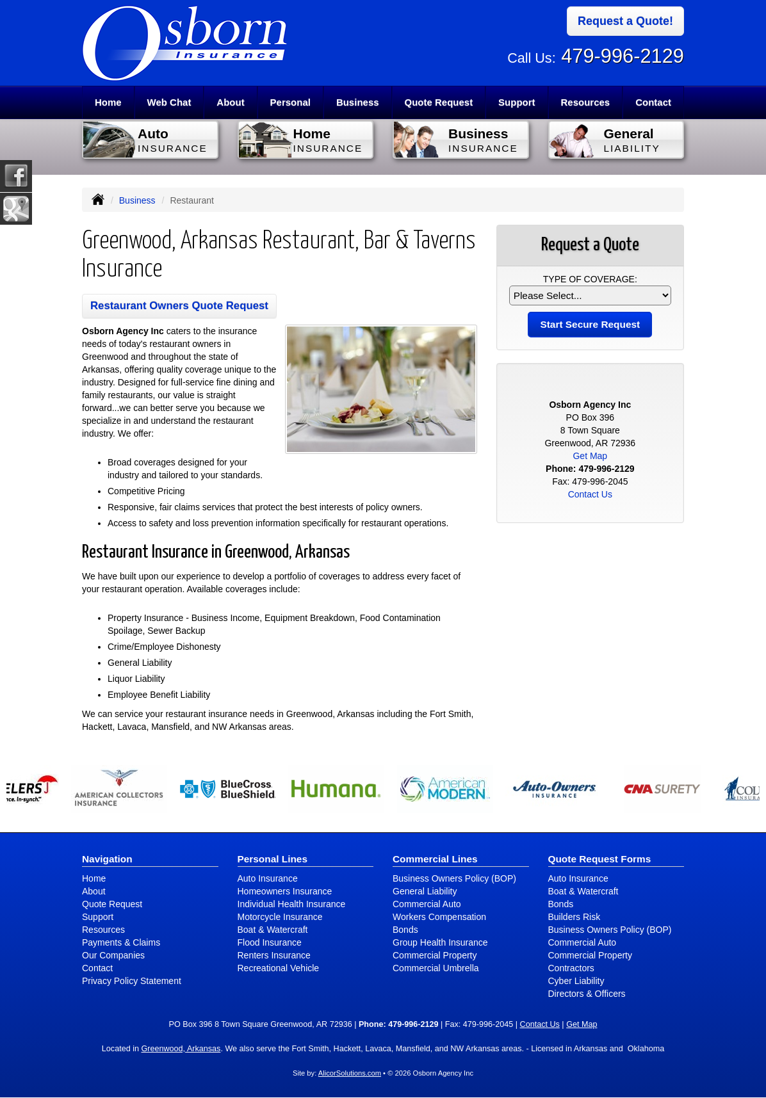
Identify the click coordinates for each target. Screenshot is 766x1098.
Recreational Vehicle (279, 968)
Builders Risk (574, 917)
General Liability (425, 891)
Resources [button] (585, 102)
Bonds (405, 929)
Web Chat (169, 102)
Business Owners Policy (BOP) (454, 878)
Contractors (571, 968)
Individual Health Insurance (292, 904)
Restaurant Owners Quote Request (179, 306)
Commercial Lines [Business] (435, 858)
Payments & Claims (121, 942)
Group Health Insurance (440, 942)
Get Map (590, 456)
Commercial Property (435, 955)
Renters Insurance (274, 955)
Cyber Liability (576, 981)
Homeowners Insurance (285, 891)
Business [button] (357, 102)
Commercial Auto (427, 904)
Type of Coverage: (590, 279)
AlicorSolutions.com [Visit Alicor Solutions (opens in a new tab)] (349, 1073)
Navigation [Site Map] (107, 858)
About (230, 102)
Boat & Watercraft (273, 929)
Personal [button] (290, 102)
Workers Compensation (439, 917)
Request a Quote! (625, 21)
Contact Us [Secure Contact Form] (590, 494)
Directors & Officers (587, 994)
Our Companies (113, 955)
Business (137, 200)
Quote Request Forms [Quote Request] (599, 858)
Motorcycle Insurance (280, 917)
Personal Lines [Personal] (273, 858)
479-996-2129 (622, 56)
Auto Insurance (268, 878)
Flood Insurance (270, 942)
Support (97, 917)
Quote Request (112, 904)
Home (108, 102)
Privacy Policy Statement (131, 981)
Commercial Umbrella (436, 968)
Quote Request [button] (438, 102)
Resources (103, 929)
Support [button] (516, 102)
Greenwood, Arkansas (180, 1048)
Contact (653, 102)
